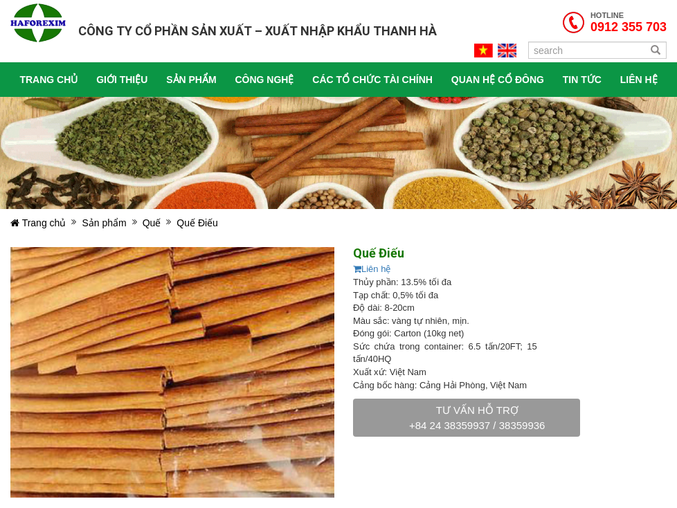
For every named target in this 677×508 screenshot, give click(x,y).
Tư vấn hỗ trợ (477, 417)
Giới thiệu (121, 79)
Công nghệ (264, 79)
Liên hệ (371, 269)
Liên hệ (639, 79)
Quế (152, 222)
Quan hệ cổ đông (497, 79)
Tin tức (582, 79)
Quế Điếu (197, 222)
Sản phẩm (191, 79)
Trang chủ (48, 79)
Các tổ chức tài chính (372, 79)
